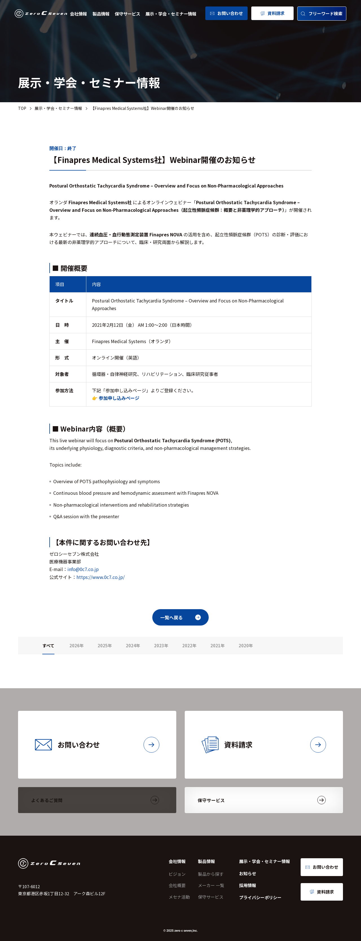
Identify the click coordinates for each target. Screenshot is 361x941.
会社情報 (78, 13)
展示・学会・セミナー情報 (171, 13)
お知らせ (247, 873)
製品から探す (210, 874)
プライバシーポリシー (260, 897)
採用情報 (247, 885)
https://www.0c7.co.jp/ (100, 577)
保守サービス (127, 13)
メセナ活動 (179, 897)
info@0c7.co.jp (83, 569)
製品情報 (101, 13)
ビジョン (177, 874)
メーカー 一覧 (211, 885)
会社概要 (177, 885)
